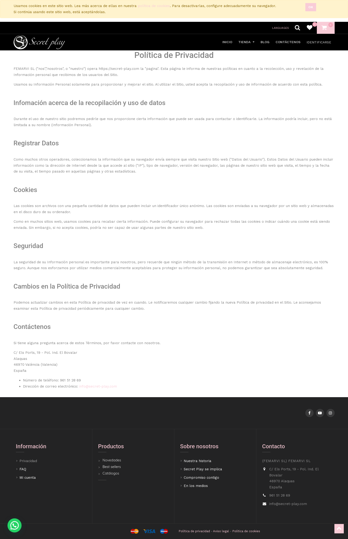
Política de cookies (246, 531)
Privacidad (28, 461)
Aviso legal (221, 531)
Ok (310, 7)
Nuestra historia (197, 461)
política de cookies (154, 6)
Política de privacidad (194, 531)
